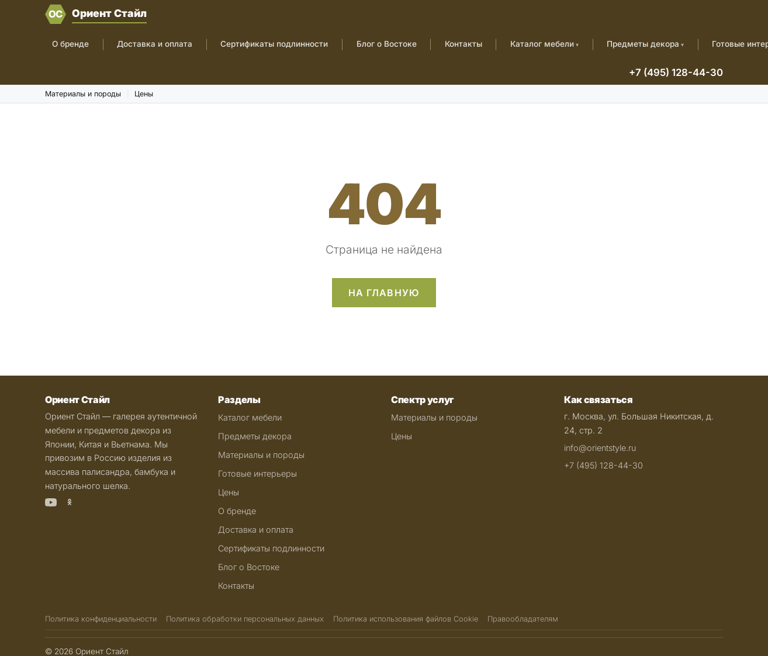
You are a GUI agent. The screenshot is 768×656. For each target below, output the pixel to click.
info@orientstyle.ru (600, 448)
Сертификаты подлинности (274, 43)
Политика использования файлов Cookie (405, 619)
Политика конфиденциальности (101, 619)
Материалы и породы (83, 93)
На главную (384, 293)
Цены (143, 93)
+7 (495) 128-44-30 (676, 72)
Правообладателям (522, 619)
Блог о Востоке (387, 43)
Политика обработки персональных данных (245, 619)
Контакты (463, 43)
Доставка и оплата (154, 43)
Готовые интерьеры (257, 473)
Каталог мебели (542, 43)
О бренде (70, 43)
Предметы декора (643, 43)
